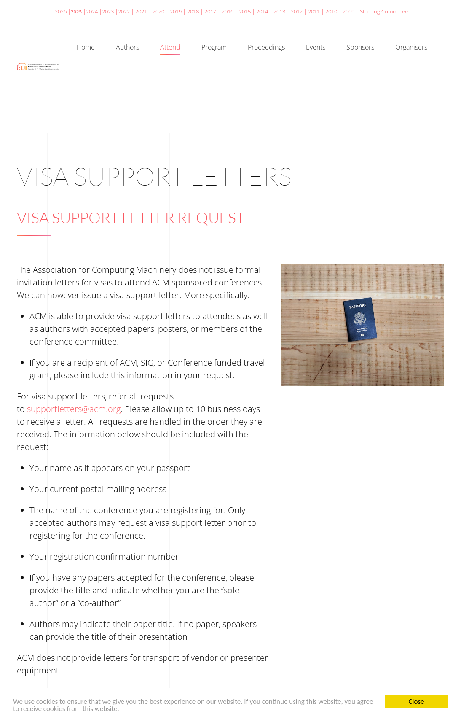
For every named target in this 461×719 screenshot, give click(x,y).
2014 (262, 11)
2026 (61, 11)
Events (315, 47)
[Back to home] (38, 66)
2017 (210, 11)
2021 (141, 11)
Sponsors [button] (360, 47)
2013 (279, 11)
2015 (245, 11)
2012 (297, 11)
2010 (331, 11)
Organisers (411, 47)
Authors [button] (127, 47)
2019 (176, 11)
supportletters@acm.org (74, 409)
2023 (108, 11)
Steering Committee (384, 11)
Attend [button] (170, 47)
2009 (348, 11)
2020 (158, 11)
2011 (314, 11)
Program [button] (214, 47)
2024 (92, 11)
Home (85, 47)
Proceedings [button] (266, 47)
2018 (193, 11)
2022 (124, 11)
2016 (227, 11)
